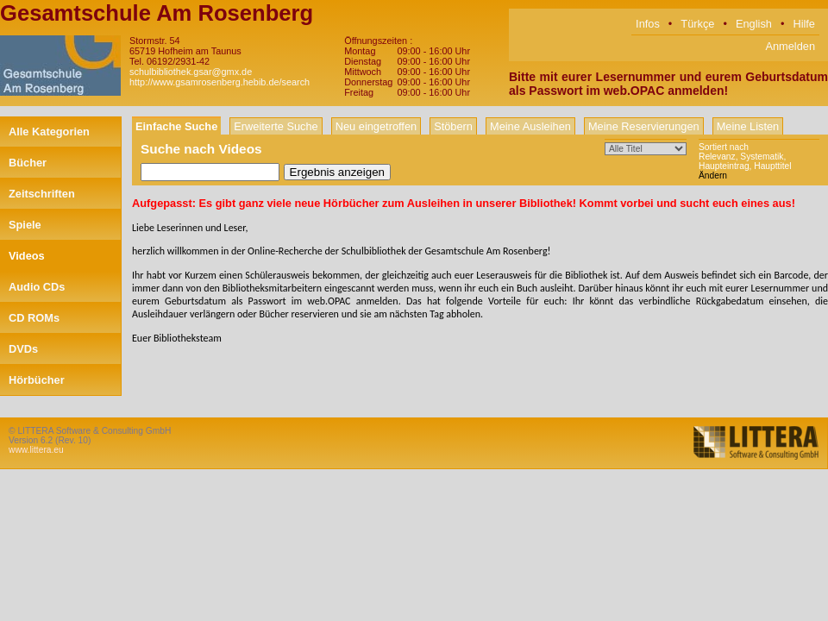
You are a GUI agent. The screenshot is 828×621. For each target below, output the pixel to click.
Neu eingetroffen (376, 126)
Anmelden (790, 46)
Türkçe (697, 23)
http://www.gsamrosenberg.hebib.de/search (219, 82)
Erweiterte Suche (275, 126)
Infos (648, 23)
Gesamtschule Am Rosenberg (156, 13)
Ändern (713, 175)
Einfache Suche (176, 126)
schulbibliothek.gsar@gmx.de (190, 71)
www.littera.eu (36, 450)
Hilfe (804, 23)
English (754, 23)
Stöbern (453, 126)
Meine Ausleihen (530, 126)
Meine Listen (748, 126)
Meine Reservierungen (643, 126)
